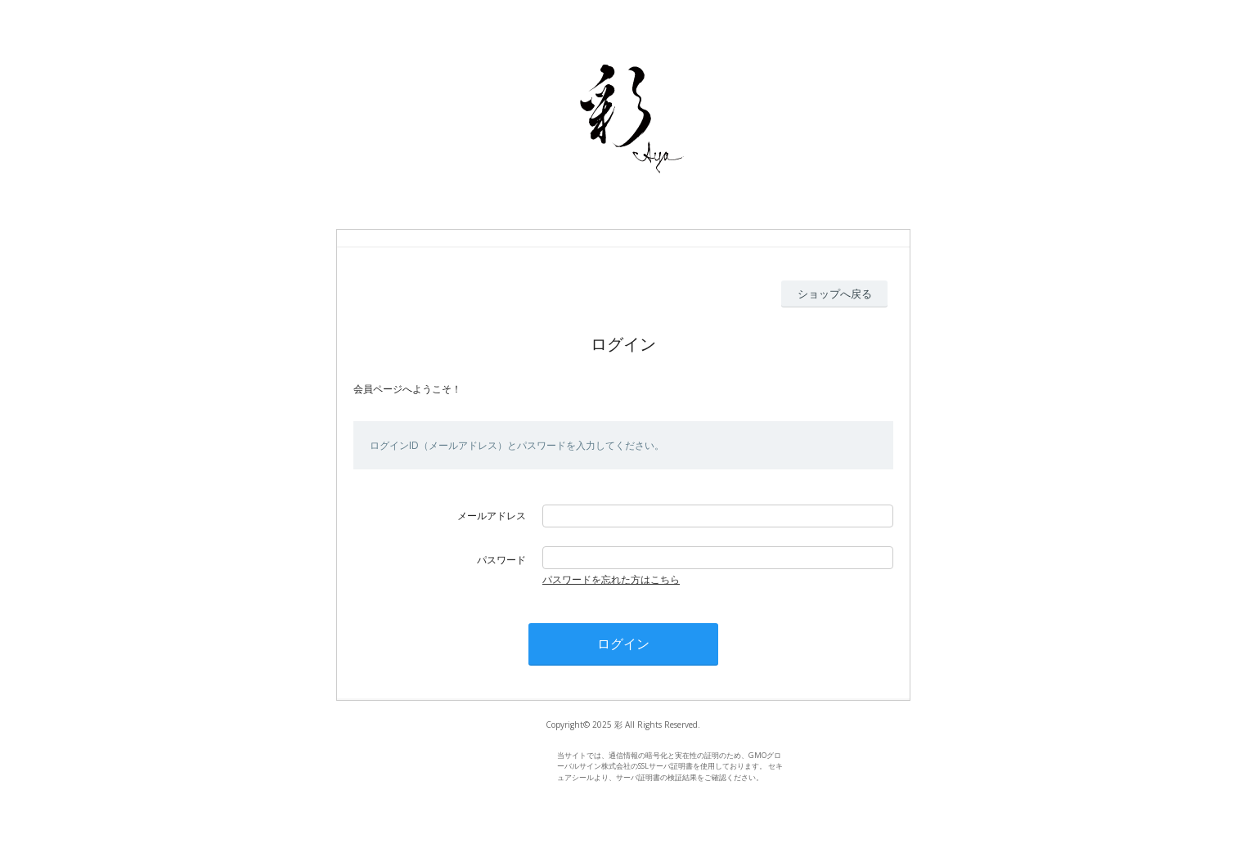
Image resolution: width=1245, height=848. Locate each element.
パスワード (501, 560)
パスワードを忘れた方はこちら (611, 579)
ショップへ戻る (835, 293)
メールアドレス (491, 516)
